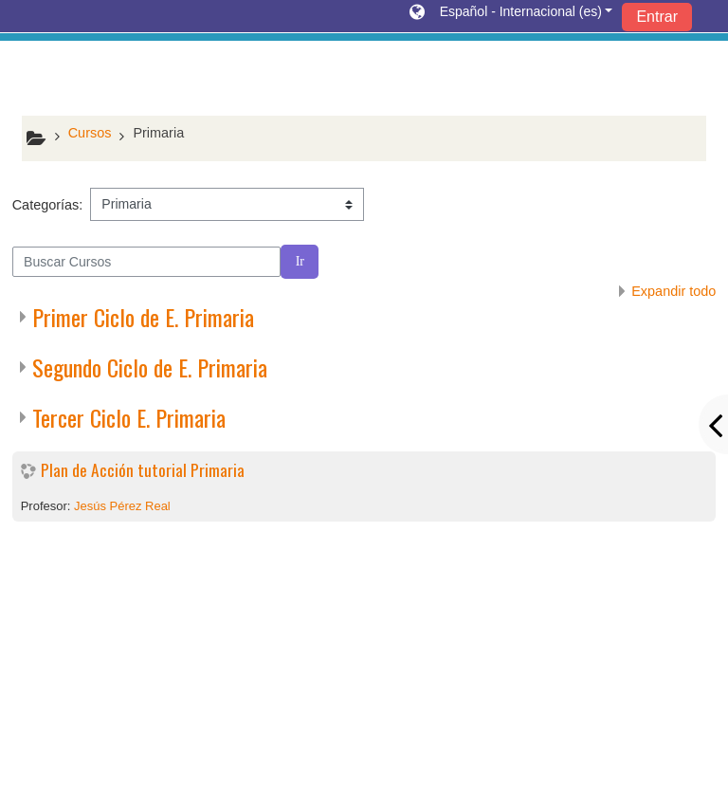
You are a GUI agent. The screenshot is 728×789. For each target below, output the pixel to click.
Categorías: (47, 204)
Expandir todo (673, 291)
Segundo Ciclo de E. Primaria (149, 367)
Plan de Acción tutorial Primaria (143, 470)
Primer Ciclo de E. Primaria (143, 317)
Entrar (657, 17)
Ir (300, 261)
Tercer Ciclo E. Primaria (129, 417)
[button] (511, 16)
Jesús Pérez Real (122, 506)
